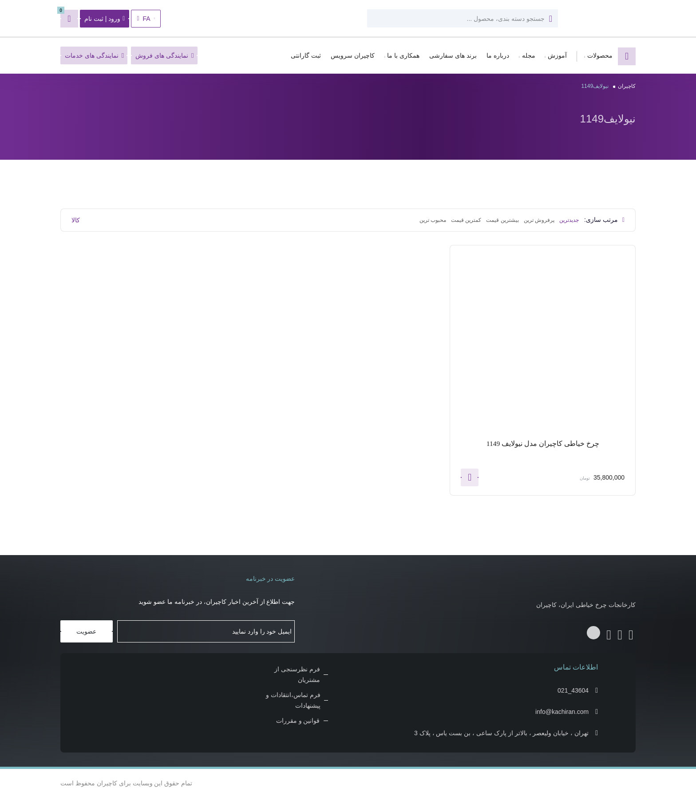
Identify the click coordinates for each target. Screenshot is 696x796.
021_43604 (573, 689)
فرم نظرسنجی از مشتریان (297, 673)
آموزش (557, 55)
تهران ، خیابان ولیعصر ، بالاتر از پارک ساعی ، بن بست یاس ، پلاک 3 (501, 731)
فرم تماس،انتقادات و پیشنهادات (293, 699)
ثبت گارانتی (306, 55)
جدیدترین (569, 220)
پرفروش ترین (539, 220)
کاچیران (627, 86)
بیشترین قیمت (502, 220)
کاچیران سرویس (353, 55)
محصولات (600, 55)
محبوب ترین (432, 220)
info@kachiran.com (562, 710)
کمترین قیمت (466, 220)
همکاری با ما (403, 55)
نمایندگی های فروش (164, 55)
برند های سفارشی (453, 55)
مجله (528, 55)
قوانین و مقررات (298, 719)
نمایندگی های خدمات (94, 55)
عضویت (86, 630)
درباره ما (497, 55)
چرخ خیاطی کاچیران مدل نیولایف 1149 (542, 443)
